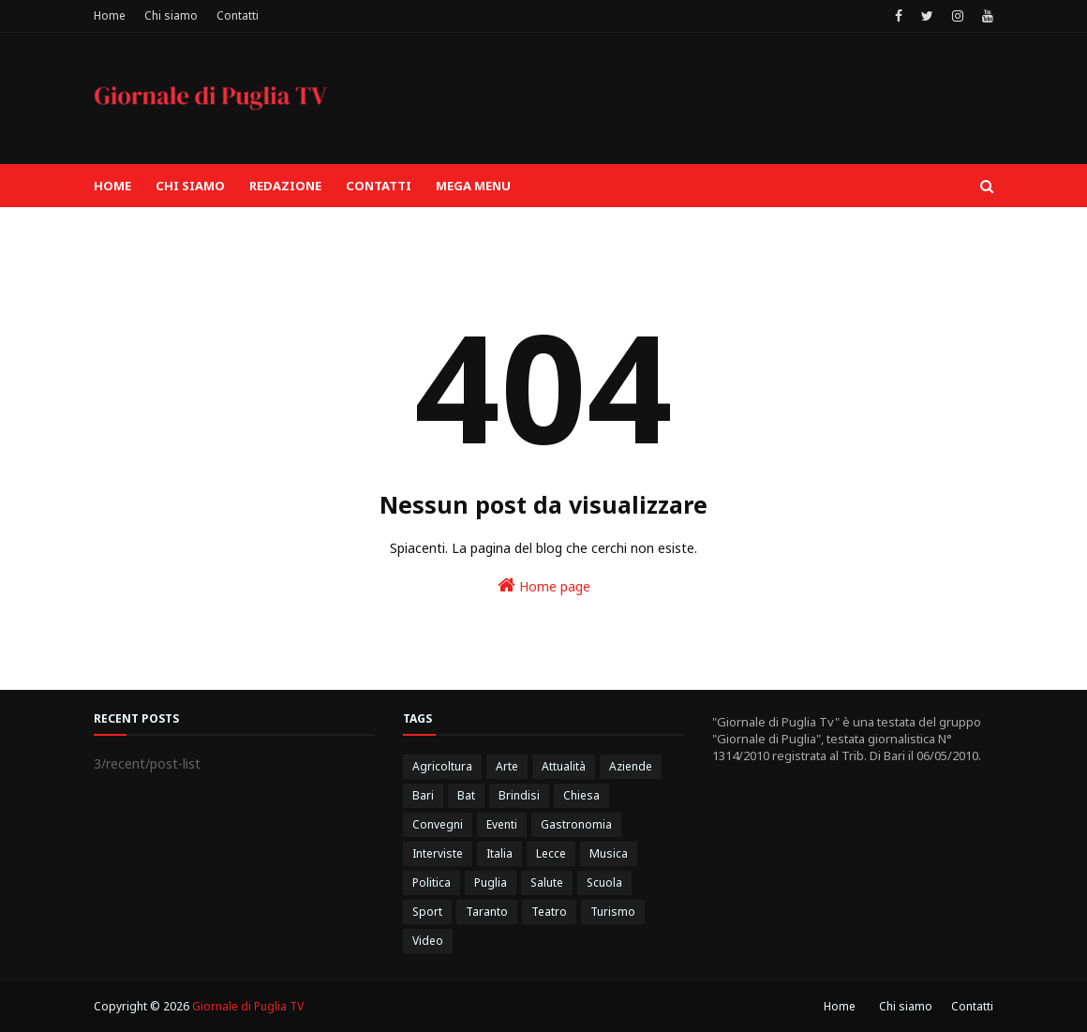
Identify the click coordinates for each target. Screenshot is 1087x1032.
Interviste (437, 853)
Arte (507, 766)
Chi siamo (171, 15)
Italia (499, 853)
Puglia (490, 882)
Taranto (487, 912)
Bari (423, 795)
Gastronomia (576, 824)
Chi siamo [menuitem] (190, 185)
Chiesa (581, 795)
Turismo (612, 912)
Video (427, 941)
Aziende (630, 766)
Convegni (437, 824)
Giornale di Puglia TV (248, 1006)
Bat (466, 795)
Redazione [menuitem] (285, 185)
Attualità (564, 766)
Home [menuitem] (112, 185)
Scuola (604, 882)
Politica (431, 882)
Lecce (551, 853)
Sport (427, 912)
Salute (546, 882)
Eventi (501, 824)
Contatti (237, 15)
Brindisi (519, 795)
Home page (544, 585)
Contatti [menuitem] (378, 185)
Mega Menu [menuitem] (473, 185)
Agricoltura (442, 766)
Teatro (549, 912)
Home (110, 15)
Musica (608, 853)
